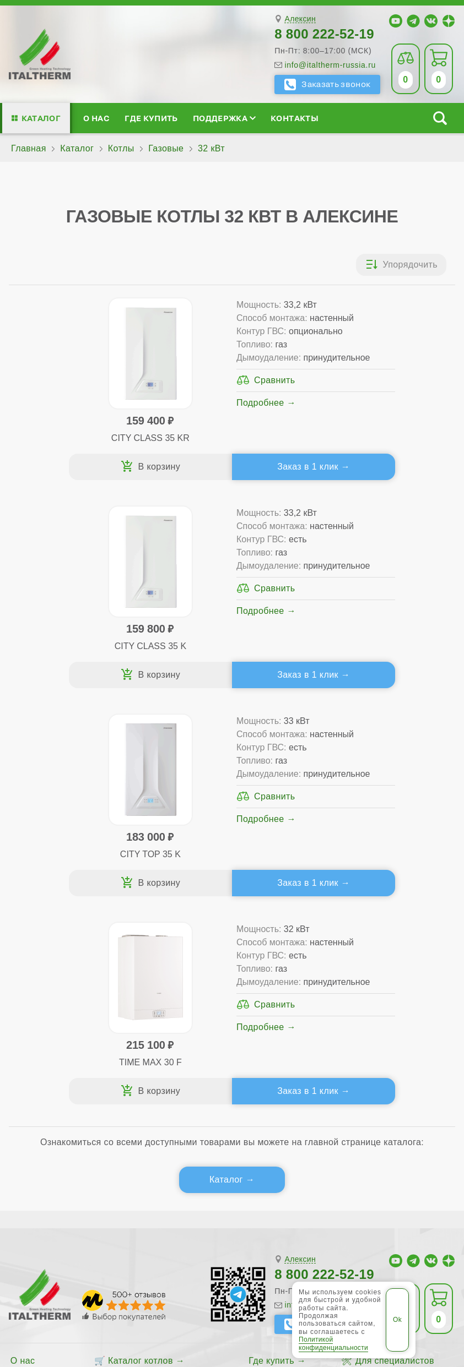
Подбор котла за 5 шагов (161, 1037)
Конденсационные (139, 1019)
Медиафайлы (53, 984)
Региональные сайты (359, 1247)
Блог (20, 1037)
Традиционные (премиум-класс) (168, 984)
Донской (253, 1186)
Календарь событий (384, 1037)
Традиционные (131, 966)
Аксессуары (287, 1037)
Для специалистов (394, 949)
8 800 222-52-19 (324, 33)
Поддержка (224, 118)
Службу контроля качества (113, 1101)
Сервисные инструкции (390, 966)
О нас (96, 118)
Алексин (300, 19)
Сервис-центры (282, 966)
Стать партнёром (377, 1001)
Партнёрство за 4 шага (404, 984)
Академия (376, 1019)
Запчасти (282, 1019)
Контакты (295, 118)
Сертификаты (39, 966)
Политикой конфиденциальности (333, 1343)
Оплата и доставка (289, 1001)
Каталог (41, 118)
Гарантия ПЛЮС (284, 984)
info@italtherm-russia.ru (330, 65)
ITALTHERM (121, 1247)
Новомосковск (310, 1186)
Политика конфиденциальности (157, 1274)
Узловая (395, 1186)
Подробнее (151, 442)
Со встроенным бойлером (156, 1001)
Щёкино (29, 1206)
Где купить (151, 118)
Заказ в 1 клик (167, 471)
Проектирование (46, 1001)
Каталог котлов (140, 949)
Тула (359, 1186)
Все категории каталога (246, 1247)
